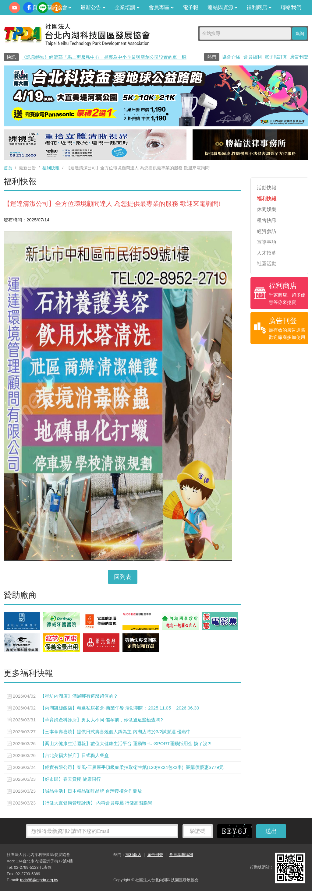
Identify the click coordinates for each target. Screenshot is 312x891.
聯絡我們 (291, 7)
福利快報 (50, 167)
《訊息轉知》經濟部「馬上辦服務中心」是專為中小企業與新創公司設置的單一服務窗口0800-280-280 (125, 57)
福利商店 (258, 7)
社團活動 (266, 263)
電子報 (190, 7)
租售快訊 (266, 220)
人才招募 (266, 252)
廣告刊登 (299, 56)
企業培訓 (127, 7)
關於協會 (59, 7)
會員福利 (252, 56)
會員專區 (161, 7)
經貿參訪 (266, 231)
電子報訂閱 (275, 56)
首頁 (32, 7)
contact (14, 7)
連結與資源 (222, 7)
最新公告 (92, 7)
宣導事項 (266, 242)
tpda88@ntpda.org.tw (39, 880)
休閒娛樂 (266, 209)
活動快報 (266, 187)
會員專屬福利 (181, 854)
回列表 (122, 577)
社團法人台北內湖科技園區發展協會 (77, 34)
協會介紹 (231, 56)
